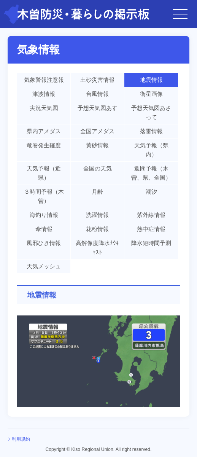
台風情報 (97, 94)
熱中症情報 (151, 229)
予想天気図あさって (151, 112)
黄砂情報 (97, 145)
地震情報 (151, 79)
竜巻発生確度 (44, 145)
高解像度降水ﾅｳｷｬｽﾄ (97, 247)
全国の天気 (97, 168)
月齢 (97, 191)
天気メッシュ (44, 266)
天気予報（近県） (44, 173)
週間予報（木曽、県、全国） (151, 173)
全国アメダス (97, 131)
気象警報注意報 (44, 79)
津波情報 (43, 94)
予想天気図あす (98, 108)
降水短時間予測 (151, 243)
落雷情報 (151, 131)
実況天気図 (44, 108)
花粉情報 (97, 229)
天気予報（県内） (151, 150)
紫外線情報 (151, 215)
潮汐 (151, 191)
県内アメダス (44, 131)
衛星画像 (151, 94)
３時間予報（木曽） (44, 196)
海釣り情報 (44, 215)
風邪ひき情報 (44, 243)
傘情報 (43, 229)
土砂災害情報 (97, 79)
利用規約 (21, 439)
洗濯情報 (97, 215)
